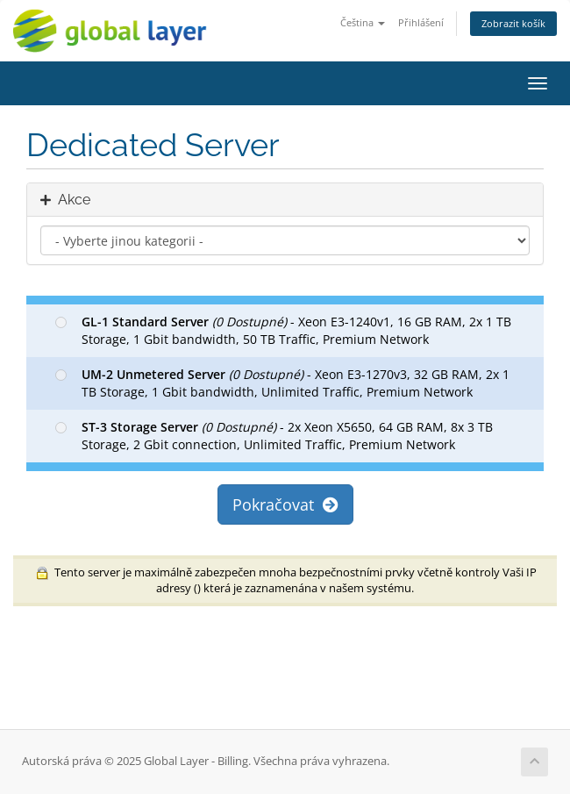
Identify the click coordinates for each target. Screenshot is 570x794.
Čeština (362, 22)
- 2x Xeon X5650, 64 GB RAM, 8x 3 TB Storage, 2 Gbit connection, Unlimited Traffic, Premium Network (274, 435)
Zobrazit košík (513, 23)
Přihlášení (421, 22)
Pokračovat (285, 504)
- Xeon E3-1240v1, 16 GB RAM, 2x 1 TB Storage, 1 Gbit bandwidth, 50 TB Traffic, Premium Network (283, 330)
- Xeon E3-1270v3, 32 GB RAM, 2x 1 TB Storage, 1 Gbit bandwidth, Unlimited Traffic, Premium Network (282, 383)
